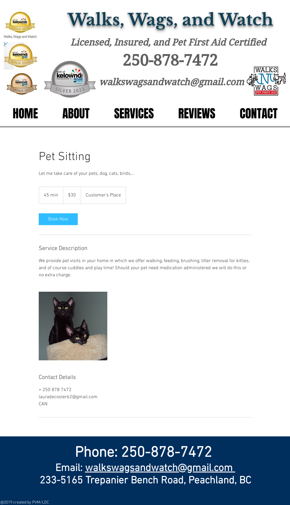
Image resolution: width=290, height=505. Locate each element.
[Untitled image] (73, 326)
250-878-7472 (170, 60)
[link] (58, 219)
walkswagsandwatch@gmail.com (171, 82)
